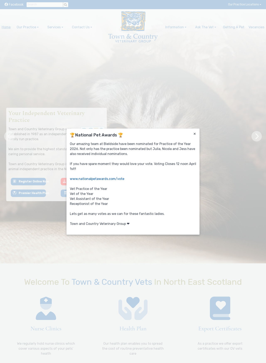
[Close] (194, 134)
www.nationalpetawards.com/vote (97, 179)
